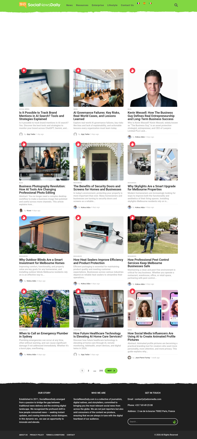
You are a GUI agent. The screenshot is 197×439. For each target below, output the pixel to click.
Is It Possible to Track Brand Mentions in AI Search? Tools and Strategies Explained (41, 116)
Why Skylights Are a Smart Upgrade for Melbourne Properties (152, 188)
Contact (71, 435)
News (69, 5)
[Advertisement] (98, 43)
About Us (23, 435)
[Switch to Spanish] (144, 3)
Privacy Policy (37, 435)
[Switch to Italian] (150, 3)
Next (109, 371)
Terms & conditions (55, 435)
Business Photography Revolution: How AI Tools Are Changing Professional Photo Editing (42, 189)
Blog (129, 109)
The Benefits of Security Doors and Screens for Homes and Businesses (97, 188)
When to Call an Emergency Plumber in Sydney (43, 335)
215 (100, 371)
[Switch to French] (138, 3)
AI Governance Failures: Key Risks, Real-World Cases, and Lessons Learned (96, 116)
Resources (82, 5)
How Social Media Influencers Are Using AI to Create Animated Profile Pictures (151, 336)
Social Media (24, 109)
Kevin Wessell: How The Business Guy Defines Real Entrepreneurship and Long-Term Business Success (151, 116)
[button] (176, 5)
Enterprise (98, 5)
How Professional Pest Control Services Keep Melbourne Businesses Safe (148, 263)
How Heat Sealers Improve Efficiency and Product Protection (98, 261)
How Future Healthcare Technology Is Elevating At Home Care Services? (97, 335)
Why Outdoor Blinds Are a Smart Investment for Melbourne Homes (42, 261)
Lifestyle (112, 5)
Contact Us (127, 5)
